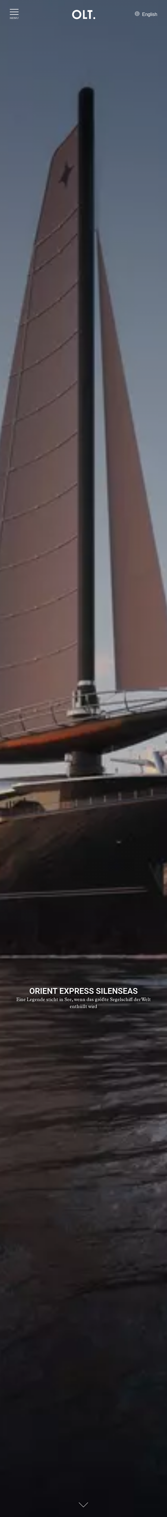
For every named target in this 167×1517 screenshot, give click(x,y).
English (146, 14)
